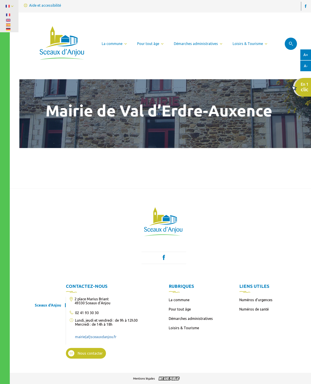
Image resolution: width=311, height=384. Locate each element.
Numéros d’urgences (255, 300)
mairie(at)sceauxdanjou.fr (95, 337)
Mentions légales (144, 378)
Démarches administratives (191, 319)
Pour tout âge (180, 309)
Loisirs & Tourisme (184, 328)
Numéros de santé (254, 309)
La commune (179, 300)
